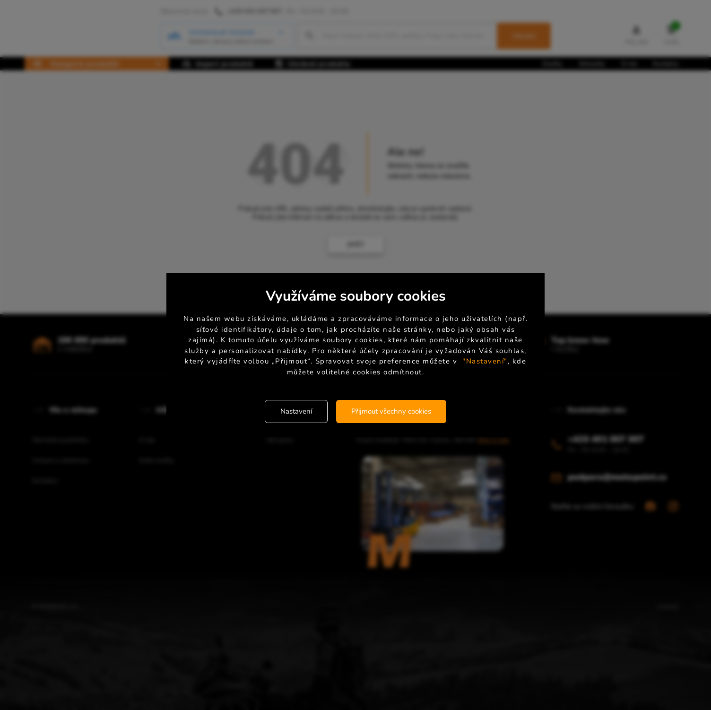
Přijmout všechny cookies (391, 411)
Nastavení (296, 411)
